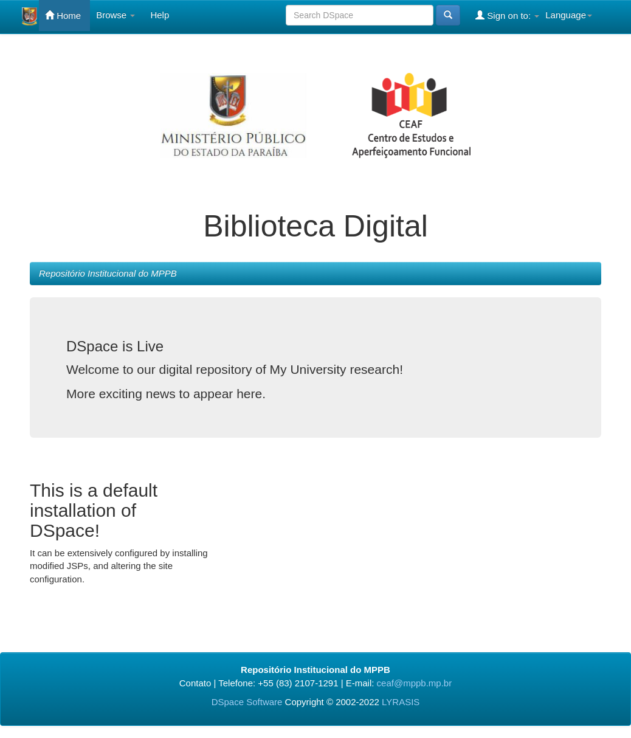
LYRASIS (400, 702)
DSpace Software (247, 702)
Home (63, 15)
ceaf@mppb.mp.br (414, 683)
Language (568, 15)
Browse (115, 15)
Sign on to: (507, 15)
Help (159, 15)
